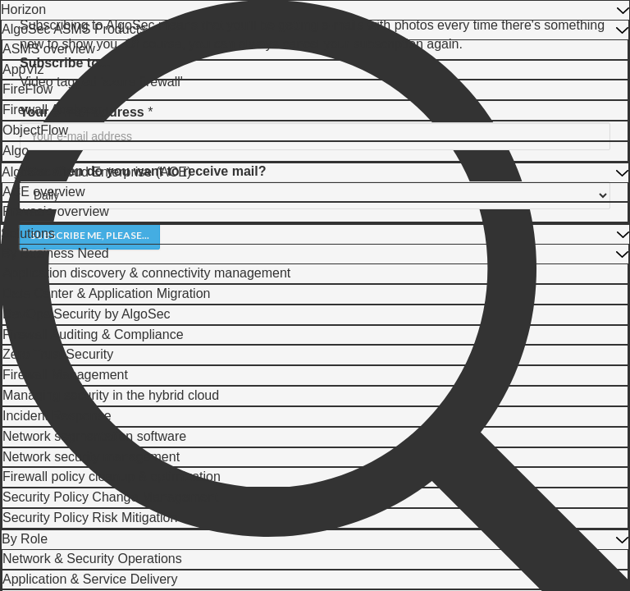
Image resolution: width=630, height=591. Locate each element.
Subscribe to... (65, 63)
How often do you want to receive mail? (143, 171)
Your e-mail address (82, 112)
